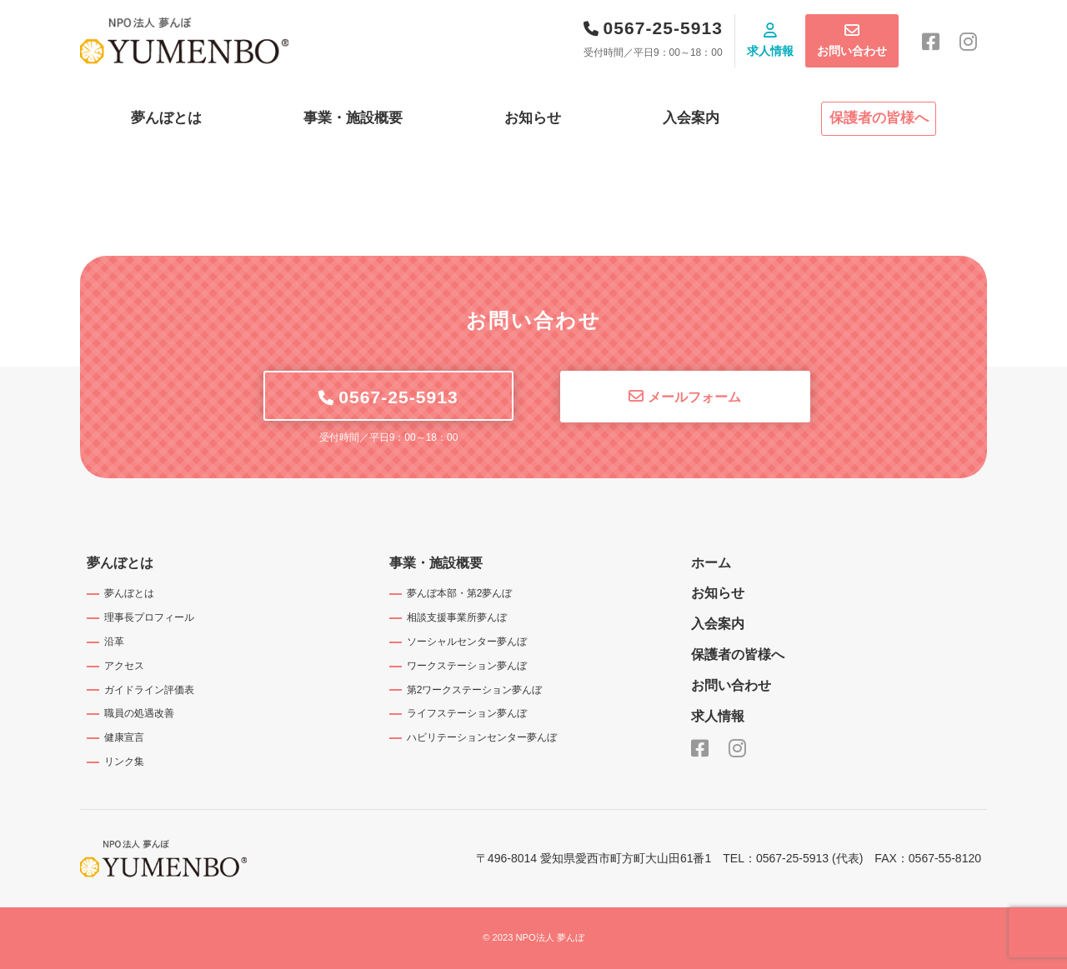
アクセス (124, 666)
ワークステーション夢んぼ (467, 666)
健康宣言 (124, 737)
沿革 (114, 641)
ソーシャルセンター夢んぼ (467, 641)
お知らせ (532, 118)
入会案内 (691, 118)
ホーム (711, 563)
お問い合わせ (852, 50)
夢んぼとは (166, 118)
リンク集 (124, 761)
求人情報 (770, 50)
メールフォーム (694, 397)
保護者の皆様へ (879, 118)
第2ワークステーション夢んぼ (475, 690)
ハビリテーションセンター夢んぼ (482, 737)
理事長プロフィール (149, 617)
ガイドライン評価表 (149, 690)
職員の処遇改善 (139, 713)
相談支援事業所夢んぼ (457, 617)
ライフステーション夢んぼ (467, 713)
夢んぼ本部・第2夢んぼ (460, 593)
